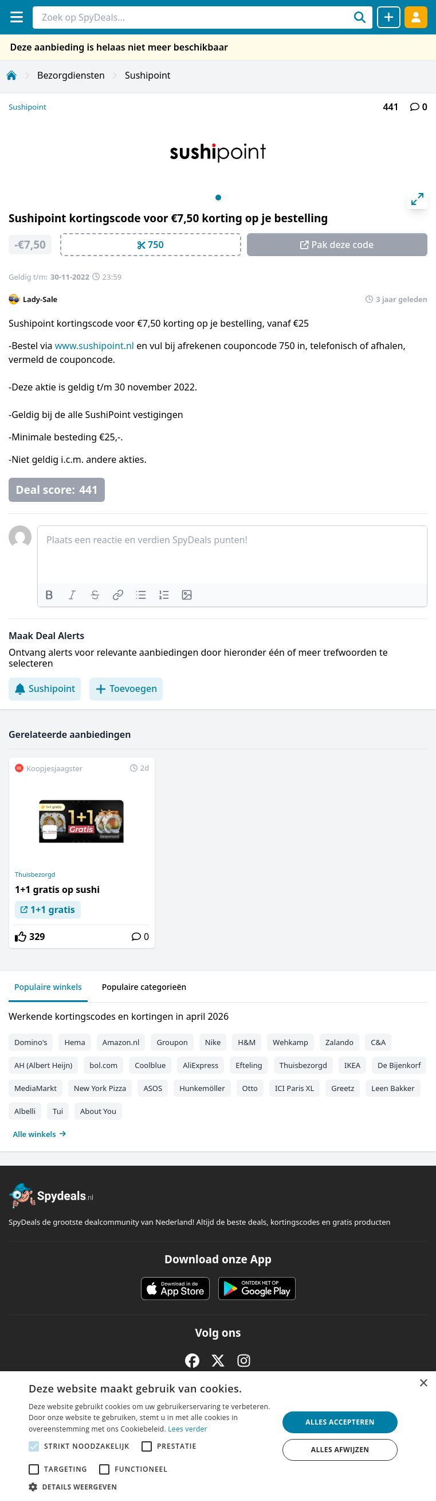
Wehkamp (290, 1042)
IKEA (352, 1065)
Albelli (25, 1111)
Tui (58, 1111)
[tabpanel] (218, 1073)
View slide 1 (218, 197)
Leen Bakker (392, 1088)
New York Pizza (100, 1088)
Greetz (342, 1088)
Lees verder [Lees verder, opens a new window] (187, 1429)
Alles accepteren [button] (340, 1422)
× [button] (423, 1383)
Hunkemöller (202, 1088)
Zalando (339, 1042)
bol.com (103, 1065)
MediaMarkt (35, 1088)
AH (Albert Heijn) (43, 1065)
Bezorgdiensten (71, 75)
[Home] (11, 75)
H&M (247, 1042)
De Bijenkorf (399, 1065)
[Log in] (415, 17)
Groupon (171, 1042)
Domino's (30, 1042)
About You (98, 1111)
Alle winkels (39, 1134)
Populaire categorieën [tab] (144, 986)
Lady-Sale (40, 299)
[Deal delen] (388, 17)
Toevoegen (126, 688)
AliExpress (200, 1065)
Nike (213, 1042)
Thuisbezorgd (35, 875)
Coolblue (150, 1065)
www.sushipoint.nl (94, 345)
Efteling (248, 1065)
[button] (150, 1486)
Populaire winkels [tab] (48, 986)
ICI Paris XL (294, 1088)
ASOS (152, 1088)
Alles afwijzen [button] (340, 1449)
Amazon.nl (121, 1042)
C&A (378, 1042)
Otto (250, 1088)
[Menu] (16, 17)
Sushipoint (148, 75)
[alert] (218, 1436)
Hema (74, 1042)
